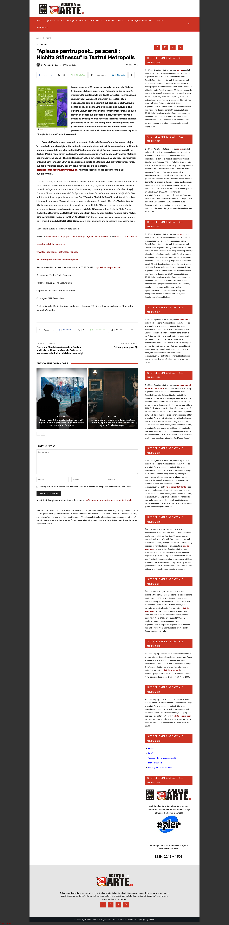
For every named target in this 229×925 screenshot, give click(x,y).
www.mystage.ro (84, 236)
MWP (152, 919)
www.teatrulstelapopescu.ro (60, 236)
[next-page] (43, 434)
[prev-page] (38, 434)
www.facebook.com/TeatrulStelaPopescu (57, 252)
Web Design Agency (139, 919)
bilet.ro (118, 236)
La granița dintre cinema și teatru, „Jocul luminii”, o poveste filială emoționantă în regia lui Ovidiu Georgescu (113, 423)
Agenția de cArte (52, 65)
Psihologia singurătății (126, 347)
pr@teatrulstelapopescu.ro (108, 267)
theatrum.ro (131, 236)
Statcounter (5, 923)
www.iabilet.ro (101, 236)
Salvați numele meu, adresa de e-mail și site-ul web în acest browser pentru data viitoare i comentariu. (86, 487)
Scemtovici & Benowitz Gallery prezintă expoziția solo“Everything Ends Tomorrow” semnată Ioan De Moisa (62, 423)
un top (180, 70)
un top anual (183, 320)
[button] (189, 24)
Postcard (47, 38)
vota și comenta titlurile (175, 487)
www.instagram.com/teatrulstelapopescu (57, 259)
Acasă (39, 38)
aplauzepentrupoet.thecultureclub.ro (57, 170)
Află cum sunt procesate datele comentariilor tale (109, 500)
